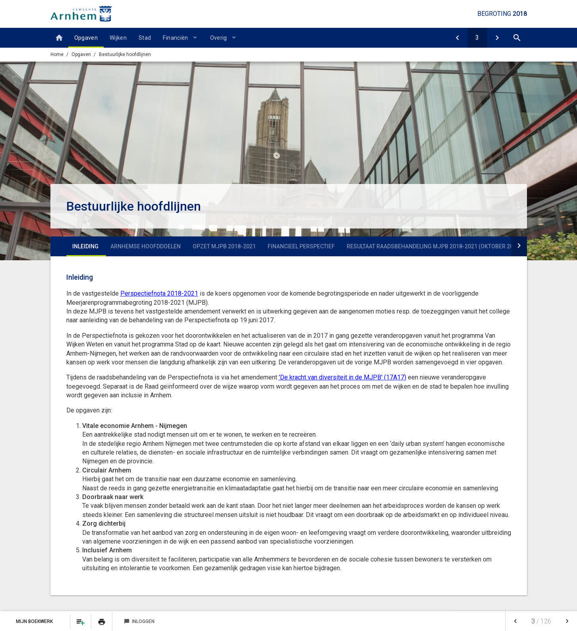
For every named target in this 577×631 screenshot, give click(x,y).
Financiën (175, 38)
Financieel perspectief (301, 246)
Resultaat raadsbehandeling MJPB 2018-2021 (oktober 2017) (434, 246)
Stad (145, 38)
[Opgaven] (457, 38)
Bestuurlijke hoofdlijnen (125, 54)
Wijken (118, 38)
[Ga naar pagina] (477, 38)
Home (57, 54)
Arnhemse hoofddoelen (145, 246)
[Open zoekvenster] (517, 38)
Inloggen (139, 621)
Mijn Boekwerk (35, 621)
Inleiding (85, 246)
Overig (218, 38)
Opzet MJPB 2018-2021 (224, 246)
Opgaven (86, 38)
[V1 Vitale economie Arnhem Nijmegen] (497, 38)
